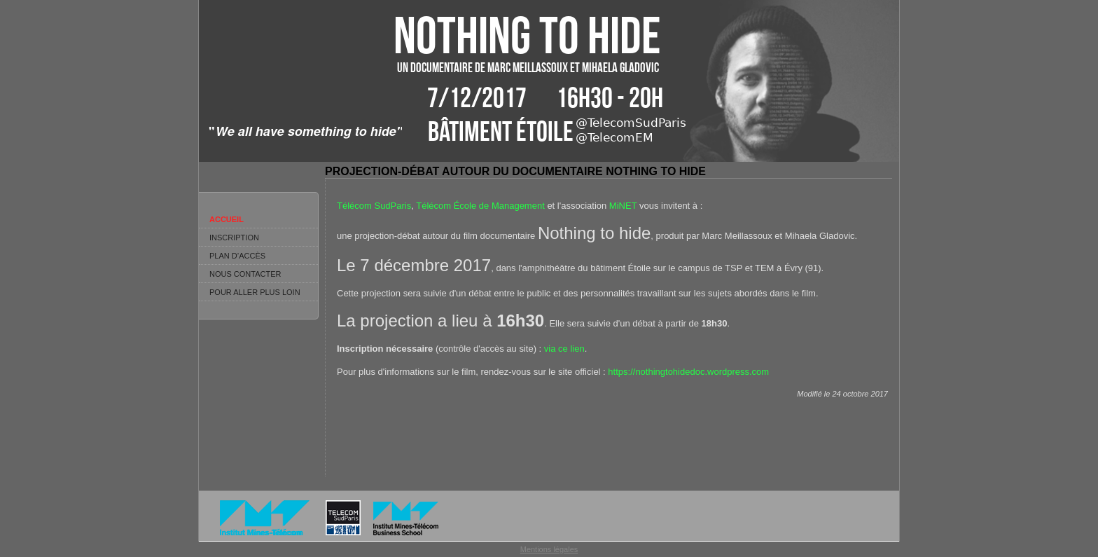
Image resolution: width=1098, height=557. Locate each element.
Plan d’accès (237, 256)
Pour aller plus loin (254, 292)
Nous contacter (245, 274)
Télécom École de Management (480, 205)
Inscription (234, 237)
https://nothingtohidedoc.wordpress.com (688, 371)
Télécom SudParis (374, 205)
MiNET (623, 205)
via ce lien (564, 348)
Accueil (226, 219)
